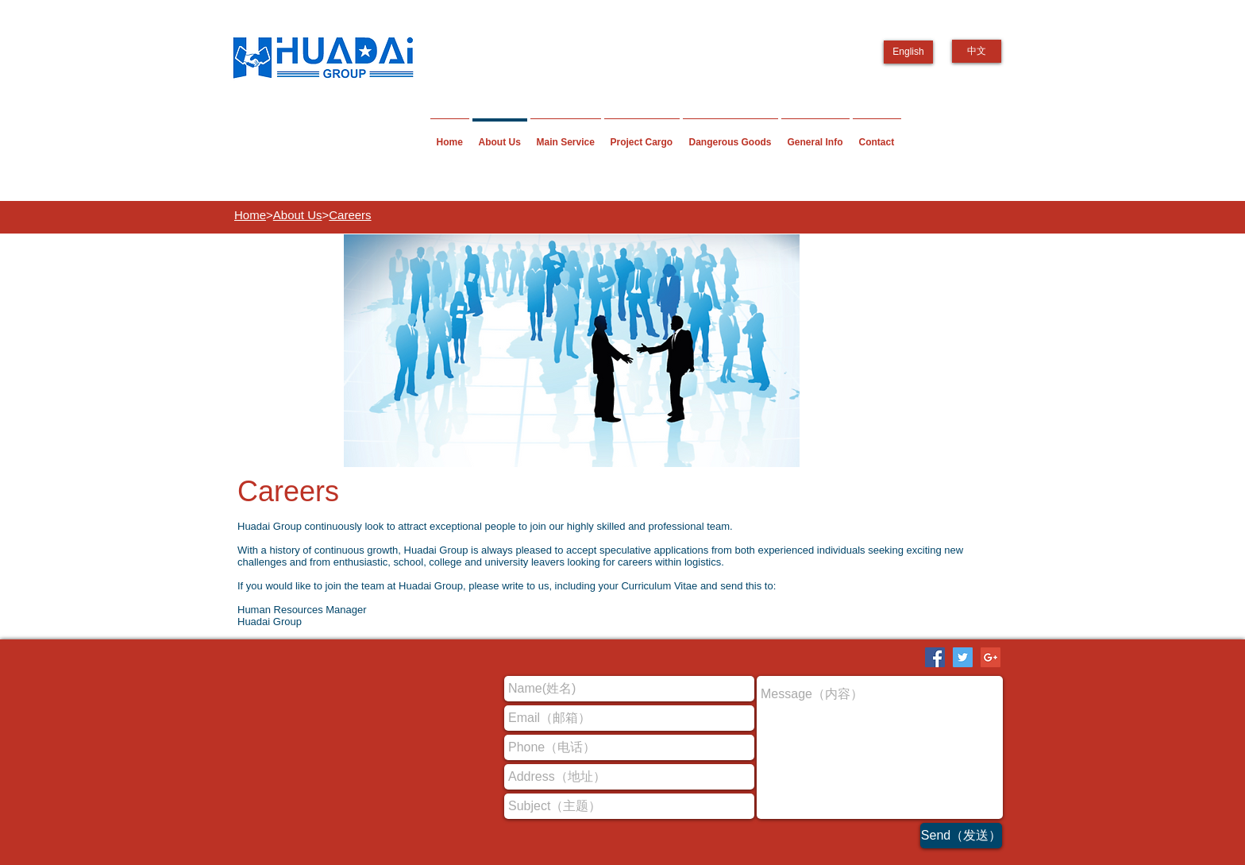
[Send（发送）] (961, 835)
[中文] (976, 51)
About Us (297, 215)
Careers (350, 215)
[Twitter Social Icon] (963, 657)
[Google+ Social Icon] (990, 657)
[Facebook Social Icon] (935, 657)
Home (250, 215)
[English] (908, 52)
